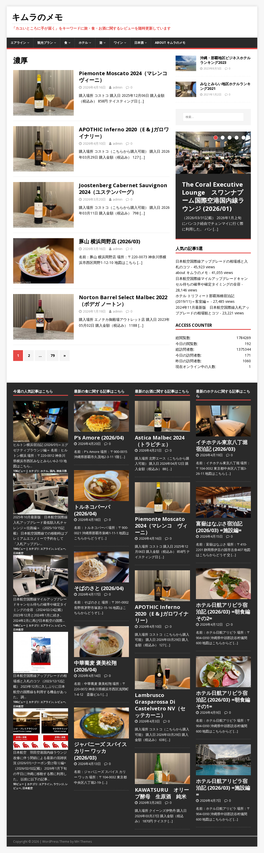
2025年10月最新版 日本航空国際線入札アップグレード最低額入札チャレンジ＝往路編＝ (40, 522)
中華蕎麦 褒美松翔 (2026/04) (95, 666)
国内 (52, 471)
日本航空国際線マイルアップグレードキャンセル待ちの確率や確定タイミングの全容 (40, 604)
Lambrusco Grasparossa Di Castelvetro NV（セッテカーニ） (160, 705)
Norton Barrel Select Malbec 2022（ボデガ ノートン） (123, 300)
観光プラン (45, 42)
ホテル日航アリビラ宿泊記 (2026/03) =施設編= (223, 788)
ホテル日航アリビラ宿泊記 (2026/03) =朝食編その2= (223, 611)
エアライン (18, 42)
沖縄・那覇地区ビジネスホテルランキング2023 (225, 60)
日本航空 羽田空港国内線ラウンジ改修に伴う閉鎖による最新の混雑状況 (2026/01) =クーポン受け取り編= (40, 757)
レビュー (60, 548)
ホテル (83, 42)
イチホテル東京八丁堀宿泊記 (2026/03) (222, 445)
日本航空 (18, 553)
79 (53, 355)
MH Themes (83, 841)
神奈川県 (61, 471)
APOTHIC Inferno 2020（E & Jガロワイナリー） (124, 133)
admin (117, 87)
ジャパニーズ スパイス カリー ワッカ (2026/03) (100, 751)
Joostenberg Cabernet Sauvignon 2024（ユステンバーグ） (123, 188)
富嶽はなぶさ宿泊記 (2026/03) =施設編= (219, 527)
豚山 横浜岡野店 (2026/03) (109, 241)
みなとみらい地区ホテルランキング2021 (225, 86)
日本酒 (139, 42)
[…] (141, 101)
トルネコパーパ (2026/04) (92, 510)
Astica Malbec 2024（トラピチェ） (159, 441)
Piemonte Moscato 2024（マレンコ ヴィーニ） (125, 76)
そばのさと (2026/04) (99, 588)
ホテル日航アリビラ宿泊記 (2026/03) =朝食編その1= (223, 700)
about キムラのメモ (170, 42)
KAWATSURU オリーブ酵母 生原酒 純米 (162, 793)
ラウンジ (58, 784)
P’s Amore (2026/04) (99, 437)
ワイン (118, 42)
